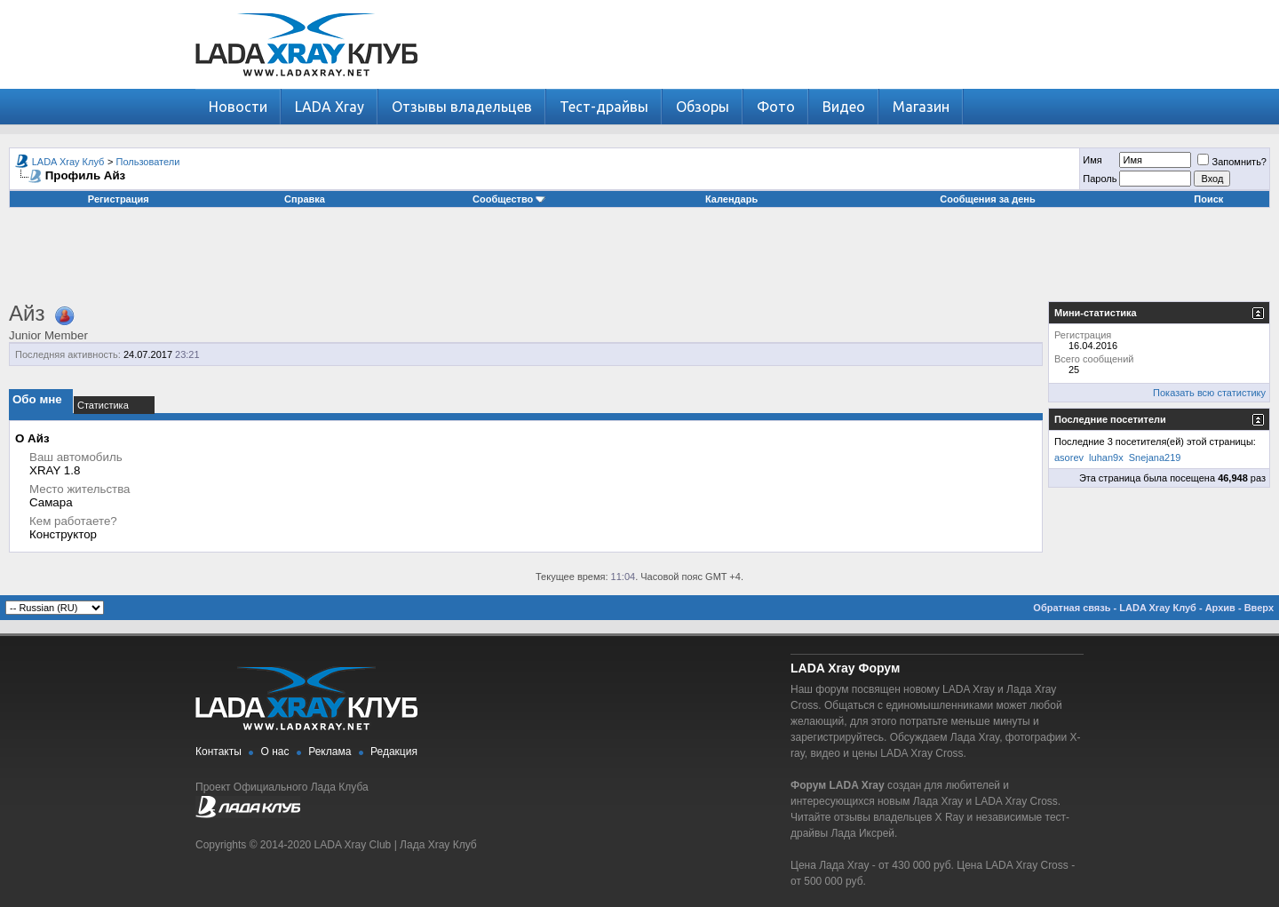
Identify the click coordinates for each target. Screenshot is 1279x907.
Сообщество (509, 199)
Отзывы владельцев (462, 107)
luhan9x (1106, 457)
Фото (776, 107)
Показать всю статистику (1209, 392)
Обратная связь (1071, 607)
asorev (1069, 457)
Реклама (329, 751)
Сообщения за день (987, 199)
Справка (304, 199)
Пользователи (148, 161)
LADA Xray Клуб (68, 161)
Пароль (1099, 178)
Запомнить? (1232, 161)
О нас (275, 751)
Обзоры (702, 107)
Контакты (218, 751)
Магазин (921, 107)
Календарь (731, 199)
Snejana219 (1155, 457)
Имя (1092, 160)
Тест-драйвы (604, 107)
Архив (1220, 607)
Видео (843, 107)
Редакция (393, 751)
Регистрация (118, 199)
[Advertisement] (639, 261)
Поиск (1208, 199)
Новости (238, 107)
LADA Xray (329, 107)
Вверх (1259, 607)
